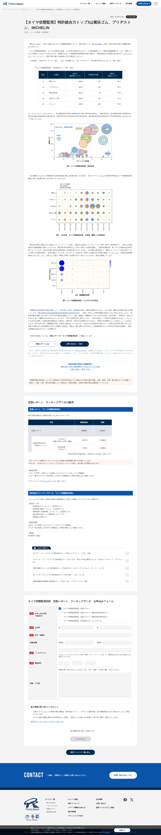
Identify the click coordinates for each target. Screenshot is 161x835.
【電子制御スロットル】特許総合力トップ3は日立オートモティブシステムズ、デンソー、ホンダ (68, 568)
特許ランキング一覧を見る (80, 752)
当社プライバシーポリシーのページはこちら (47, 721)
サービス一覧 (85, 3)
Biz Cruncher (97, 44)
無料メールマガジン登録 (105, 807)
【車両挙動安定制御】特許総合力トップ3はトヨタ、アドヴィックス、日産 (59, 581)
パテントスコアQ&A (75, 816)
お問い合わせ (143, 3)
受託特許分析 (51, 812)
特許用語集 (72, 812)
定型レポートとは (42, 344)
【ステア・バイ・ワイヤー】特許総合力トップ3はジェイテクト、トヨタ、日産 (61, 553)
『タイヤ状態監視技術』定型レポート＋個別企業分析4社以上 (83, 617)
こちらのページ (48, 481)
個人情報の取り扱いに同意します (80, 731)
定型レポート (51, 809)
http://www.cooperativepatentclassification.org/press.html (58, 313)
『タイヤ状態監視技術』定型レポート (74, 608)
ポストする (132, 17)
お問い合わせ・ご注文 (74, 344)
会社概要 (129, 3)
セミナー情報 (101, 3)
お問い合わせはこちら (123, 775)
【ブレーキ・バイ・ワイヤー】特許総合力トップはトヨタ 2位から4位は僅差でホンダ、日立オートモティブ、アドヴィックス (77, 561)
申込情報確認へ (80, 739)
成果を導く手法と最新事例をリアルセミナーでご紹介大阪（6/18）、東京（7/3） (80, 366)
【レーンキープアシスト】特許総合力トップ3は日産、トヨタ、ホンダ (58, 575)
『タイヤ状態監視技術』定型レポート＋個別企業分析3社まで (83, 612)
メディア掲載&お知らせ (77, 807)
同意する (122, 830)
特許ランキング (115, 3)
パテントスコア (81, 350)
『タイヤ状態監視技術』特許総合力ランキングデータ (80, 621)
